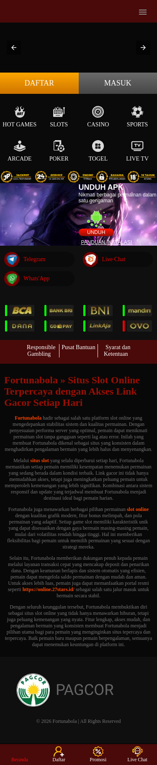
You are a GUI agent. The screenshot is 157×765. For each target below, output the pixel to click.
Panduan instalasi (106, 242)
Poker (59, 151)
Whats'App (26, 278)
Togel (98, 151)
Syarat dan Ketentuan (117, 350)
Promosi (98, 754)
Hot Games (19, 117)
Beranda (19, 754)
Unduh (96, 232)
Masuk (117, 83)
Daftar (39, 83)
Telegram (25, 259)
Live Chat (104, 259)
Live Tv (137, 151)
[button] (14, 47)
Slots (59, 117)
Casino (98, 117)
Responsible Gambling (41, 350)
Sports (137, 117)
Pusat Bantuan (78, 347)
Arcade (20, 151)
